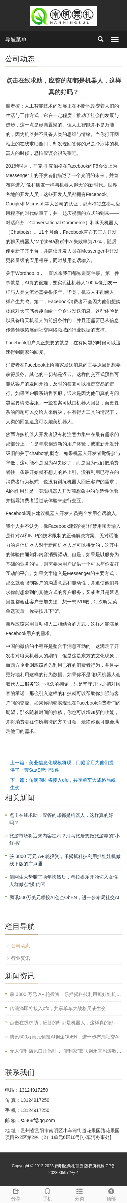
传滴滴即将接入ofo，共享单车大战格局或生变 (58, 1008)
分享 (16, 1193)
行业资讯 (20, 958)
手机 (47, 1193)
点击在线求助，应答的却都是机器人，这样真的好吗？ (66, 1022)
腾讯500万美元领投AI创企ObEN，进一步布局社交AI (64, 897)
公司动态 (20, 945)
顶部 (111, 1193)
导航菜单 (16, 39)
